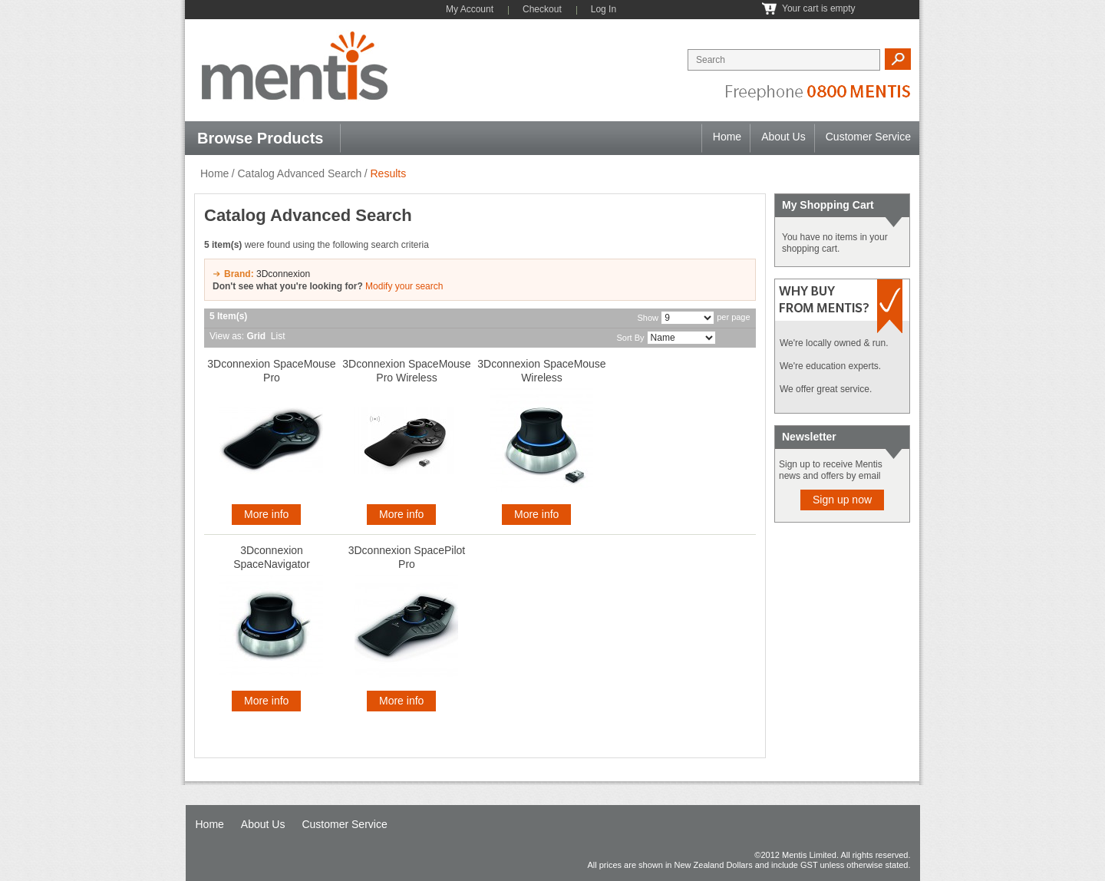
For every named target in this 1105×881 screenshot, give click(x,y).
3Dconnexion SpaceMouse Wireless (541, 371)
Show (648, 317)
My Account (469, 9)
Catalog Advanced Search (299, 173)
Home (727, 136)
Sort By (630, 337)
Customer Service (868, 136)
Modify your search (404, 286)
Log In (603, 9)
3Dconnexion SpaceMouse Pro (271, 371)
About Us (783, 136)
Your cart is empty (819, 8)
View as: (226, 336)
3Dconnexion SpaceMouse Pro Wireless (406, 371)
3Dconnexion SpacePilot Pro (407, 557)
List (278, 336)
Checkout (542, 9)
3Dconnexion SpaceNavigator (271, 557)
